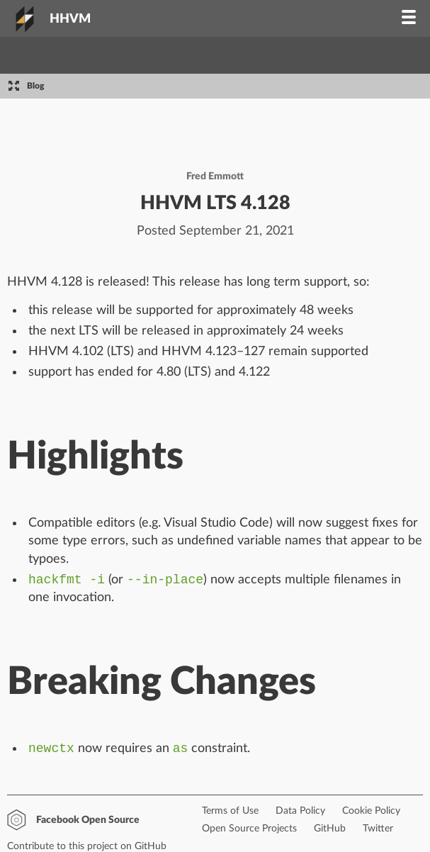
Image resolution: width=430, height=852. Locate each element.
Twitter (378, 831)
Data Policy (300, 814)
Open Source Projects (249, 831)
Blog (35, 86)
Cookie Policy (371, 814)
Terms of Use (230, 814)
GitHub (330, 831)
